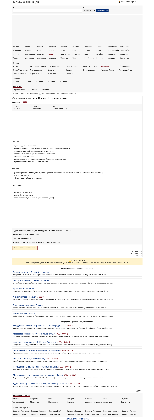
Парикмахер (53, 402)
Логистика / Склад (90, 66)
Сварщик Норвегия (75, 414)
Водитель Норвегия (111, 411)
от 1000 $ (16, 81)
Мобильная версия (128, 2)
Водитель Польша (129, 411)
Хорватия (64, 58)
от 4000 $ (52, 81)
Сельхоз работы (19, 73)
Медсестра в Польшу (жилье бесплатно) (31, 280)
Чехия (74, 58)
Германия (88, 46)
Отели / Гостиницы (20, 70)
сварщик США (54, 414)
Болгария (52, 46)
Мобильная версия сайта (77, 419)
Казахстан (124, 58)
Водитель (16, 399)
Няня (105, 399)
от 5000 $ (64, 81)
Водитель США (55, 411)
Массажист (107, 402)
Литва (98, 50)
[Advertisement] (77, 30)
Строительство (36, 73)
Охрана (51, 70)
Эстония (111, 58)
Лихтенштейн (113, 50)
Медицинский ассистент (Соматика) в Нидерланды (36, 350)
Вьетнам (75, 46)
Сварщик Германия (39, 411)
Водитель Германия (21, 411)
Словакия (112, 54)
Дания (99, 46)
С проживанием (19, 90)
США (86, 54)
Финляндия (41, 58)
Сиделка (124, 399)
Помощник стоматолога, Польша (28, 305)
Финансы (69, 73)
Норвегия (40, 54)
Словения (124, 54)
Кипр (74, 50)
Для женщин (32, 90)
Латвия (87, 50)
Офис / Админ (36, 70)
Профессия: (17, 8)
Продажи (69, 70)
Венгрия (63, 46)
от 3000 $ (40, 81)
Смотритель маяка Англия (93, 414)
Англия (27, 46)
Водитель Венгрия (129, 414)
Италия (40, 50)
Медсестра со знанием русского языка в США (34, 334)
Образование (124, 66)
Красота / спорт (72, 66)
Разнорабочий (18, 402)
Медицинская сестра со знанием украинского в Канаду (38, 375)
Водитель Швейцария (112, 414)
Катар (62, 50)
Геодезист (71, 402)
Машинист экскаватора (93, 402)
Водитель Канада (74, 411)
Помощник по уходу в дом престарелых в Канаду (35, 367)
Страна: (86, 8)
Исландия (17, 50)
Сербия (99, 54)
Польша (52, 54)
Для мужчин (44, 90)
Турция (15, 58)
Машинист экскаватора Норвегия (39, 414)
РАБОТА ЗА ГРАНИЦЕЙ (26, 2)
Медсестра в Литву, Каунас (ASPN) (29, 359)
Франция (52, 58)
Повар (51, 399)
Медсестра (34, 402)
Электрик (70, 399)
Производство (89, 70)
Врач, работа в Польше (23, 289)
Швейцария (89, 58)
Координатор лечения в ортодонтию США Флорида (36, 325)
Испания (28, 50)
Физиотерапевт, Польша (24, 313)
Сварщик (34, 399)
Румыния (76, 54)
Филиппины (29, 58)
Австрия (16, 46)
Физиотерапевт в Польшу (24, 297)
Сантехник (125, 402)
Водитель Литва (19, 414)
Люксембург (126, 50)
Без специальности (38, 66)
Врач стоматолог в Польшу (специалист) (31, 272)
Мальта (16, 54)
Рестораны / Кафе (126, 70)
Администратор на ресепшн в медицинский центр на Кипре (40, 384)
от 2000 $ (28, 81)
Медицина (105, 66)
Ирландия (124, 46)
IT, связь (16, 66)
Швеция (99, 58)
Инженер (88, 399)
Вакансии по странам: (21, 408)
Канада (52, 50)
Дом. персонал (54, 66)
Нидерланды (30, 54)
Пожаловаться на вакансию (25, 248)
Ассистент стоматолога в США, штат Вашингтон (35, 342)
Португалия (65, 54)
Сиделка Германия (93, 411)
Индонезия (112, 46)
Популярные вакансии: (21, 395)
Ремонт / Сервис (108, 70)
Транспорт (52, 73)
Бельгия (40, 46)
